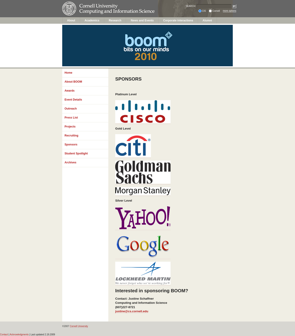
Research (115, 20)
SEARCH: (191, 6)
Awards (70, 90)
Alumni (207, 20)
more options (229, 10)
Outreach (71, 108)
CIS (204, 11)
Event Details (73, 99)
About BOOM (73, 81)
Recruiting (71, 135)
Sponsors (71, 144)
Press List (71, 117)
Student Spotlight (76, 153)
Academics (92, 20)
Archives (70, 162)
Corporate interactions (178, 20)
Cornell (216, 11)
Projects (70, 126)
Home (68, 72)
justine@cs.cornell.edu (131, 311)
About (71, 20)
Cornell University (99, 4)
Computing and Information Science (99, 13)
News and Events (142, 20)
